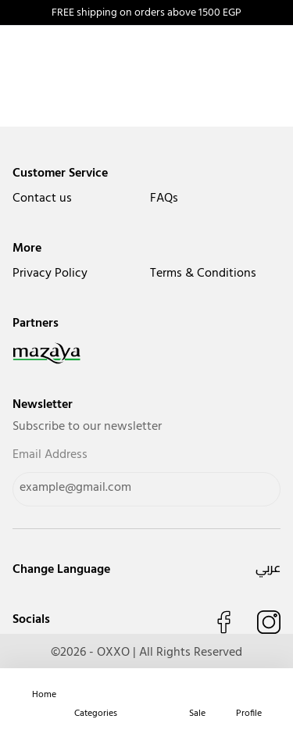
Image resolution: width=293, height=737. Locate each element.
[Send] (251, 489)
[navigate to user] (248, 694)
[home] (44, 694)
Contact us (42, 198)
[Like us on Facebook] (223, 622)
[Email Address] (146, 489)
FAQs (164, 198)
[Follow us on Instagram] (268, 622)
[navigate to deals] (197, 694)
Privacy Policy (50, 273)
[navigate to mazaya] (146, 353)
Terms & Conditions (203, 273)
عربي (267, 567)
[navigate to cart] (146, 694)
